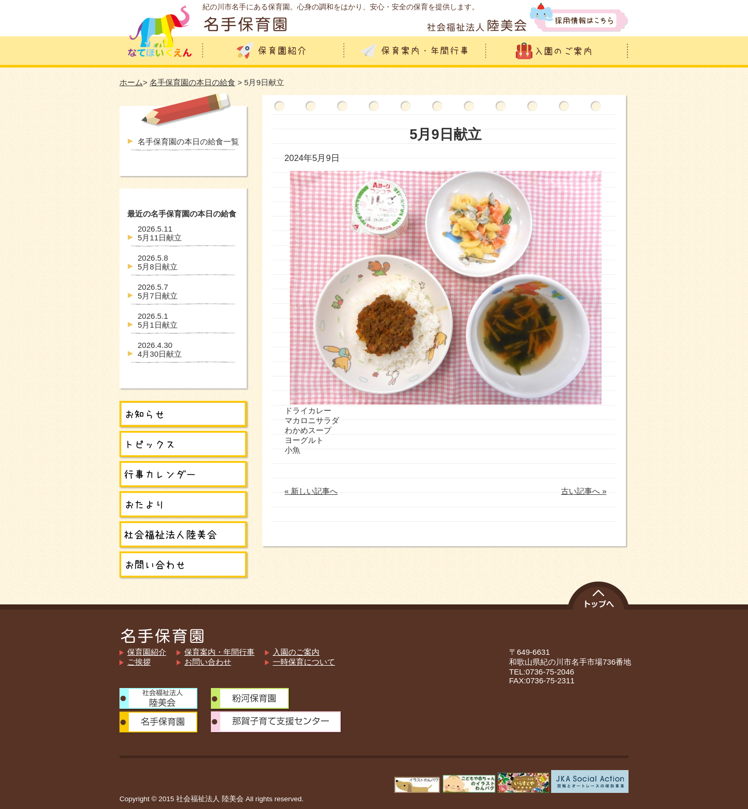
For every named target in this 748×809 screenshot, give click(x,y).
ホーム (131, 82)
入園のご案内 (296, 652)
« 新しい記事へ (311, 491)
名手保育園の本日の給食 (192, 82)
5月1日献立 (158, 320)
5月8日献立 (158, 262)
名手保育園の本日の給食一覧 (188, 141)
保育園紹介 (146, 652)
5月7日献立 (158, 291)
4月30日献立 (160, 349)
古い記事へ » (584, 491)
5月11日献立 (160, 233)
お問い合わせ (207, 661)
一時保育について (304, 661)
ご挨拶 (139, 661)
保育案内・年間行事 (219, 652)
